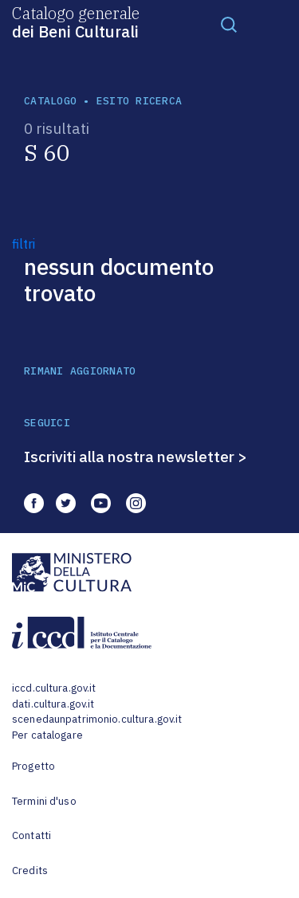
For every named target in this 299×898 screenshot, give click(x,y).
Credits (30, 870)
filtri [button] (23, 244)
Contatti (31, 835)
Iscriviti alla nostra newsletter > (135, 456)
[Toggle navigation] (229, 23)
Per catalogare (47, 735)
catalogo (50, 101)
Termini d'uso (44, 801)
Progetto (33, 766)
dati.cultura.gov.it (53, 704)
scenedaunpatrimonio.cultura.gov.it (97, 719)
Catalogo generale (76, 21)
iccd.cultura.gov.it (54, 688)
